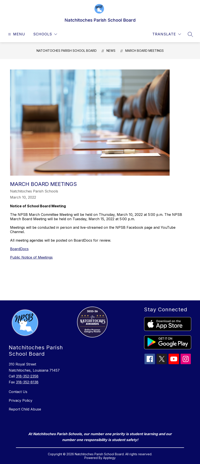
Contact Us (18, 392)
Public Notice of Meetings (31, 257)
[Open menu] (16, 34)
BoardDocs (19, 249)
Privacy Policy (20, 400)
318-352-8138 (27, 382)
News (110, 50)
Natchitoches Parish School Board (67, 50)
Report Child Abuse (25, 409)
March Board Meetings (144, 50)
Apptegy (109, 458)
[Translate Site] (166, 34)
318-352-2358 (27, 376)
